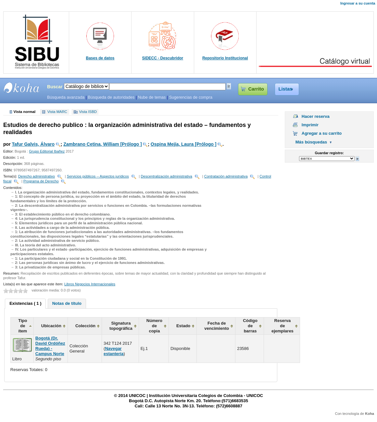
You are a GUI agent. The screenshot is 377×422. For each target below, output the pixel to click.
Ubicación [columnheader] (51, 325)
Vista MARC (57, 112)
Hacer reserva (316, 116)
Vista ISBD (87, 112)
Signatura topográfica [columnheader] (120, 326)
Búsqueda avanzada (65, 97)
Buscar (55, 86)
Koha (369, 414)
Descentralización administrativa (166, 176)
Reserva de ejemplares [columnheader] (282, 325)
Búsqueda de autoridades (111, 97)
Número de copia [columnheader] (154, 325)
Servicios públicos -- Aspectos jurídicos (98, 176)
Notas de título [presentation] (67, 303)
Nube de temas (152, 97)
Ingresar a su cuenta (357, 3)
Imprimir (310, 124)
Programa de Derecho (41, 181)
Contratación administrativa (226, 176)
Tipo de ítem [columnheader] (22, 325)
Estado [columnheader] (183, 325)
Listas (285, 89)
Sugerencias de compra (190, 97)
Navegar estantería (113, 351)
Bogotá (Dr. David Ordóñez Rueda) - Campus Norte (50, 346)
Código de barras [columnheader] (250, 325)
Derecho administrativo (36, 176)
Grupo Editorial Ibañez (47, 151)
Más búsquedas (311, 142)
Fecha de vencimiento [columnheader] (216, 326)
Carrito (256, 89)
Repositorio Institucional (225, 58)
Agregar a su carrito (322, 133)
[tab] (25, 304)
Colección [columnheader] (85, 325)
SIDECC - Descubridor (162, 58)
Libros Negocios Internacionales (89, 284)
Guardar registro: (329, 153)
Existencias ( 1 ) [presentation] (25, 303)
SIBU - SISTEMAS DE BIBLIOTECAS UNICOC (21, 87)
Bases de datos (100, 58)
